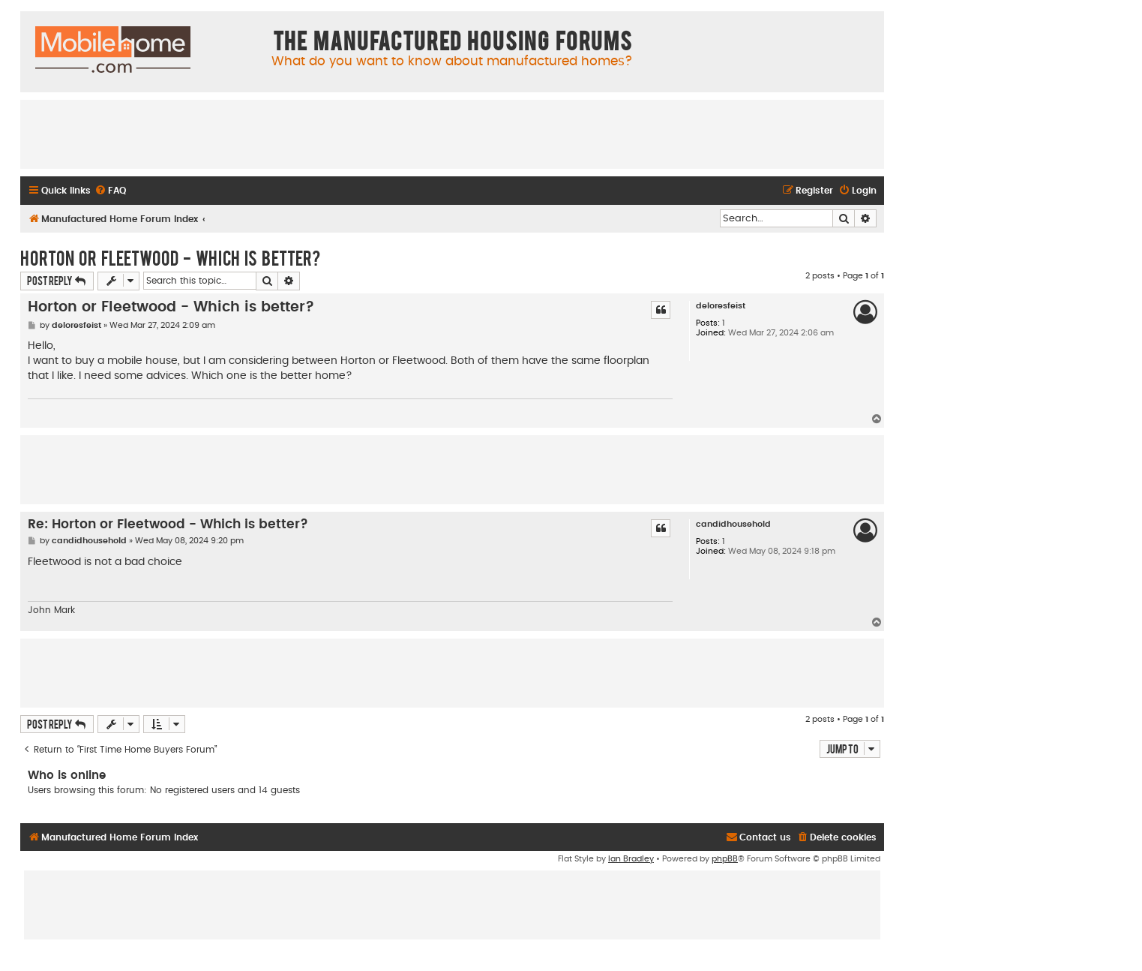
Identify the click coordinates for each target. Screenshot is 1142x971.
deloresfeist (720, 306)
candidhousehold (733, 524)
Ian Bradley (631, 859)
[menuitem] (110, 191)
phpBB (725, 859)
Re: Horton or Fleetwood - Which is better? (168, 525)
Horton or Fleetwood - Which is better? (170, 257)
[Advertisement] (452, 133)
